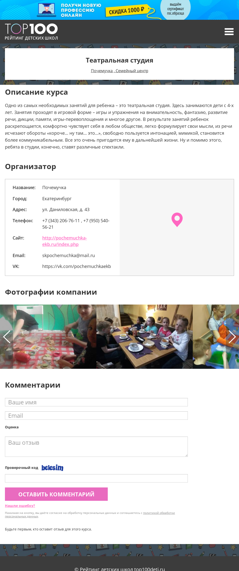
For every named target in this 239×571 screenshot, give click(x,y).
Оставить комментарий (56, 494)
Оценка (12, 427)
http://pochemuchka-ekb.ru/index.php (64, 241)
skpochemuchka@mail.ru (68, 255)
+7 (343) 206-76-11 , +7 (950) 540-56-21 (75, 224)
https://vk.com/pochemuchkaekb (76, 266)
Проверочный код (21, 467)
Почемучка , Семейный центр (119, 70)
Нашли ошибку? (20, 505)
